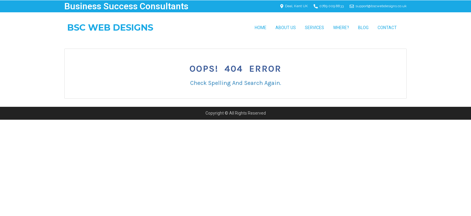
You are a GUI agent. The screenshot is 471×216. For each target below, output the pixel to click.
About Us (285, 27)
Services (314, 27)
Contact (387, 27)
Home (260, 27)
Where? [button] (341, 27)
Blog (363, 27)
